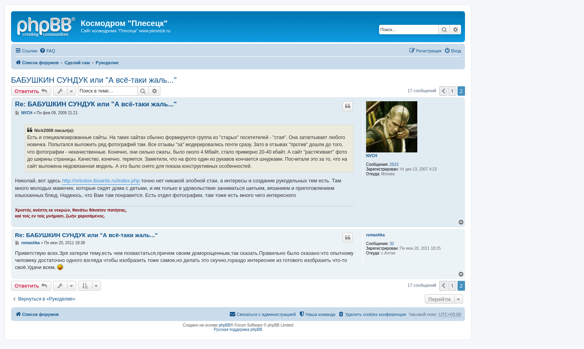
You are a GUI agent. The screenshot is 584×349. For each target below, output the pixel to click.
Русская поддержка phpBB (238, 329)
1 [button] (452, 91)
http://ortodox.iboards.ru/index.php (100, 181)
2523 (394, 164)
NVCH (371, 156)
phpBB (225, 325)
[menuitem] (47, 51)
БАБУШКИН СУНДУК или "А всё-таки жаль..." (94, 80)
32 (392, 243)
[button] (443, 91)
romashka (375, 235)
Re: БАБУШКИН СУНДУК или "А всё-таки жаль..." (96, 104)
